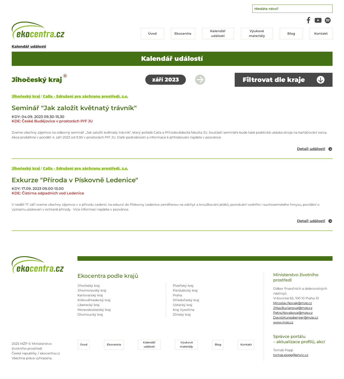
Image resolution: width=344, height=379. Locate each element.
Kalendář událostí (29, 46)
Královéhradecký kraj (93, 300)
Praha (177, 295)
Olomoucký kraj (90, 314)
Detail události (311, 149)
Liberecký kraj (88, 305)
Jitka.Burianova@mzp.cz (292, 308)
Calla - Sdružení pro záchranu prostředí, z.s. (85, 96)
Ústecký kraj (182, 305)
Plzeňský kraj (183, 286)
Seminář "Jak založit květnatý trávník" (74, 108)
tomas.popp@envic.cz (290, 355)
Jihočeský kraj (26, 96)
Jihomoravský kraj (91, 290)
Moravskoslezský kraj (94, 310)
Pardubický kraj (185, 290)
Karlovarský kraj (90, 295)
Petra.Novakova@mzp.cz (293, 313)
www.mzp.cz (283, 322)
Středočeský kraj (186, 300)
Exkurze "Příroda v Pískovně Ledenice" (75, 180)
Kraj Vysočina (183, 310)
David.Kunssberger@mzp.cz (295, 317)
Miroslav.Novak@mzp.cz (292, 303)
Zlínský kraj (182, 314)
